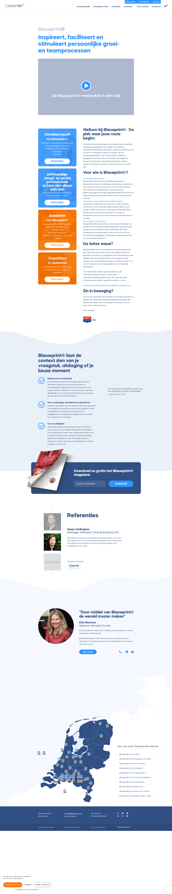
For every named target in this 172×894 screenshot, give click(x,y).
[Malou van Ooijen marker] (76, 813)
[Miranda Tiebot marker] (89, 817)
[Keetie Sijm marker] (62, 813)
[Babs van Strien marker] (59, 822)
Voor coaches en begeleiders (94, 224)
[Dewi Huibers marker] (80, 820)
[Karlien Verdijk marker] (88, 842)
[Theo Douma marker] (57, 828)
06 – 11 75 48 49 (69, 879)
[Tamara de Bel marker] (74, 840)
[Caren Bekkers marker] (85, 843)
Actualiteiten (143, 2)
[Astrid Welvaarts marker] (79, 845)
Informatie (57, 164)
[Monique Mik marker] (87, 857)
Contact (155, 2)
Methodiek (130, 2)
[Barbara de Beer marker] (74, 838)
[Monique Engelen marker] (91, 846)
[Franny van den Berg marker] (70, 840)
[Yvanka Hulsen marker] (79, 837)
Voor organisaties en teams (93, 182)
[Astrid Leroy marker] (70, 831)
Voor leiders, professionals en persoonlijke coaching (103, 204)
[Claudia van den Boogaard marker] (73, 843)
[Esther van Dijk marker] (66, 835)
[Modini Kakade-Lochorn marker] (76, 819)
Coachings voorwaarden (72, 890)
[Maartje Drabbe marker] (63, 824)
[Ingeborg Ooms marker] (69, 815)
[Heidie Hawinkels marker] (88, 851)
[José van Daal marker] (75, 825)
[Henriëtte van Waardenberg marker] (81, 840)
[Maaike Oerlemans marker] (62, 830)
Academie (128, 7)
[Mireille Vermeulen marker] (66, 843)
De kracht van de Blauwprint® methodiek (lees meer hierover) (107, 288)
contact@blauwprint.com (73, 877)
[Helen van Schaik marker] (78, 840)
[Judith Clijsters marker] (65, 854)
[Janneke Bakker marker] (81, 825)
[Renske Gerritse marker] (62, 839)
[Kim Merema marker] (67, 840)
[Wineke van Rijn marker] (73, 820)
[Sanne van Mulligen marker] (101, 799)
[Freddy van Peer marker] (62, 843)
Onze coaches (143, 7)
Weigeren (28, 885)
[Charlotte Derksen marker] (67, 837)
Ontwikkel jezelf (83, 7)
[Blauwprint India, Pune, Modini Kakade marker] (39, 816)
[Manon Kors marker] (66, 808)
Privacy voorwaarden (32, 889)
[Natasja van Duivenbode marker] (81, 844)
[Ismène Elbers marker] (58, 842)
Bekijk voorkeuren (43, 885)
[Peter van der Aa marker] (69, 843)
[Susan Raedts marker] (86, 832)
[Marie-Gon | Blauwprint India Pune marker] (44, 816)
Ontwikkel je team (100, 7)
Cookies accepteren (12, 885)
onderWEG (115, 7)
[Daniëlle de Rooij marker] (67, 820)
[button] (133, 5)
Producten (156, 7)
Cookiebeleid (19, 889)
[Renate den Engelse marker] (76, 834)
